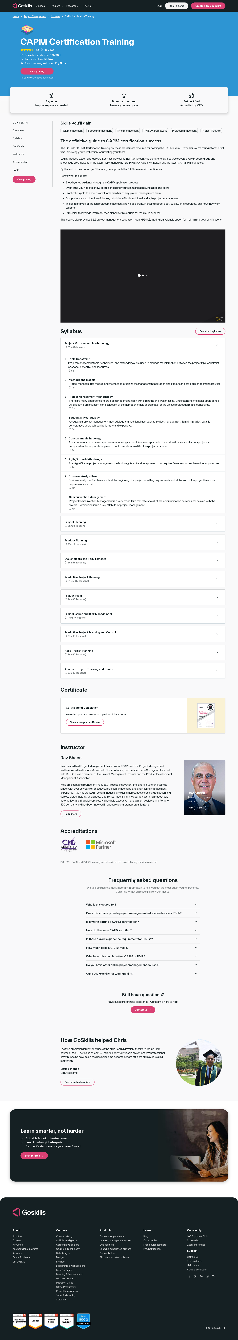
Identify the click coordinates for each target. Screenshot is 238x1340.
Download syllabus (210, 331)
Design (60, 1257)
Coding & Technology (68, 1248)
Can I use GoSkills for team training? (141, 973)
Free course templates (155, 1244)
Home (16, 16)
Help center (193, 1265)
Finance (60, 1261)
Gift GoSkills (19, 1261)
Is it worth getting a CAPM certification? (141, 921)
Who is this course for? (141, 904)
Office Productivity (66, 1287)
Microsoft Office (64, 1282)
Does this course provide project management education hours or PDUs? (141, 913)
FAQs (16, 170)
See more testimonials (77, 1082)
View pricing (37, 71)
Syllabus (17, 138)
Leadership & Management (70, 1265)
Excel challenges (196, 1244)
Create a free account (208, 5)
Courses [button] (42, 5)
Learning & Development (69, 1274)
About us (17, 1236)
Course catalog (64, 1236)
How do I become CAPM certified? (141, 930)
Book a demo (176, 5)
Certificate (18, 146)
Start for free (34, 1155)
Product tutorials (152, 1248)
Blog (145, 1236)
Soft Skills (61, 1299)
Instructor (18, 154)
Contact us (143, 1009)
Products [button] (57, 5)
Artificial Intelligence (66, 1240)
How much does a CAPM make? (141, 947)
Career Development (67, 1244)
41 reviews (48, 49)
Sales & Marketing (65, 1295)
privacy (26, 1257)
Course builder (108, 1253)
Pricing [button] (89, 5)
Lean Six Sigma (64, 1270)
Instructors (18, 1244)
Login (159, 5)
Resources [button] (73, 5)
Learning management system (116, 1240)
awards (34, 1248)
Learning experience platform (116, 1248)
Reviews (17, 1253)
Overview (18, 130)
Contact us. (163, 891)
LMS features (107, 1244)
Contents (20, 122)
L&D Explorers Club (197, 1236)
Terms (16, 1257)
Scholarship (193, 1240)
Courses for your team (112, 1236)
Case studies (150, 1240)
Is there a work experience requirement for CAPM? (141, 938)
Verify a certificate (197, 1269)
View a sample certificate (85, 722)
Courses (55, 16)
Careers (17, 1240)
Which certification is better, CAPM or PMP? (141, 956)
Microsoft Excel (64, 1278)
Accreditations (21, 162)
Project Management (35, 16)
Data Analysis (63, 1253)
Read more (71, 813)
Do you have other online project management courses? (141, 964)
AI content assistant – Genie (114, 1257)
